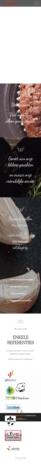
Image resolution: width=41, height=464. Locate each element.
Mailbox (20, 419)
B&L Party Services (18, 415)
